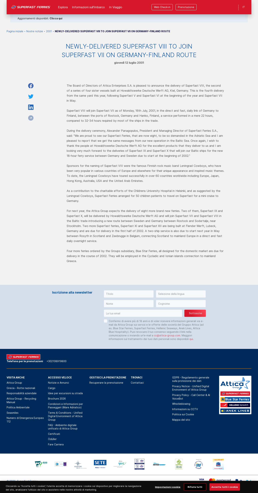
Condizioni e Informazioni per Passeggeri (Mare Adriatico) (65, 405)
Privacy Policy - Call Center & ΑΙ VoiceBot (191, 396)
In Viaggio (115, 7)
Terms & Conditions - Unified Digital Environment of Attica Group (65, 416)
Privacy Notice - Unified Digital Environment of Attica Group (190, 388)
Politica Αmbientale (18, 407)
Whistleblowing (181, 403)
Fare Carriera (56, 444)
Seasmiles (12, 412)
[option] (41, 464)
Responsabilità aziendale (22, 393)
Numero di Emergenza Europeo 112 (25, 419)
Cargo (51, 388)
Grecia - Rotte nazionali (21, 388)
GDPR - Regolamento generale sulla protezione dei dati (190, 379)
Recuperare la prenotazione (106, 382)
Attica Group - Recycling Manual (21, 400)
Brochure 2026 (57, 398)
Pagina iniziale (15, 31)
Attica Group (14, 382)
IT (244, 7)
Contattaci (137, 382)
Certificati (54, 433)
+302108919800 (56, 361)
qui (191, 338)
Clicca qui (56, 18)
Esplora (63, 7)
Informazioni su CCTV (185, 409)
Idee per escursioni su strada (65, 393)
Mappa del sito (181, 419)
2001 (49, 31)
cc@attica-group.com (167, 335)
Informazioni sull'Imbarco (88, 7)
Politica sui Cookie (183, 414)
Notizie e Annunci (58, 382)
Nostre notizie (34, 31)
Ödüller (52, 439)
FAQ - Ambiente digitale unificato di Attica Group (63, 427)
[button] (129, 294)
